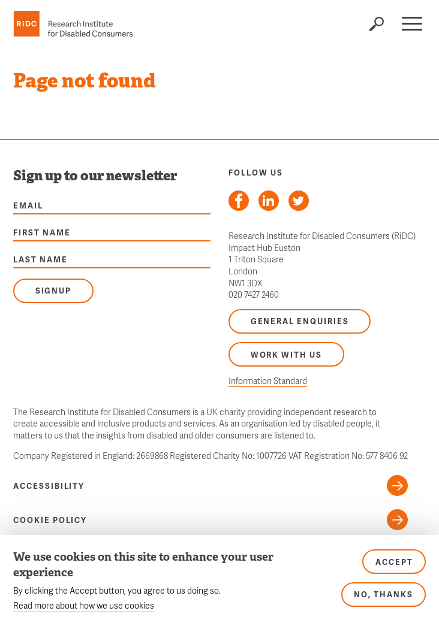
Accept (394, 562)
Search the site (376, 24)
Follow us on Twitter (298, 200)
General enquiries (300, 321)
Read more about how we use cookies (83, 605)
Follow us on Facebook (238, 200)
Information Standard (267, 380)
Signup (53, 290)
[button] (412, 24)
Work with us (286, 354)
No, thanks (383, 594)
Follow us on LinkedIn (268, 200)
